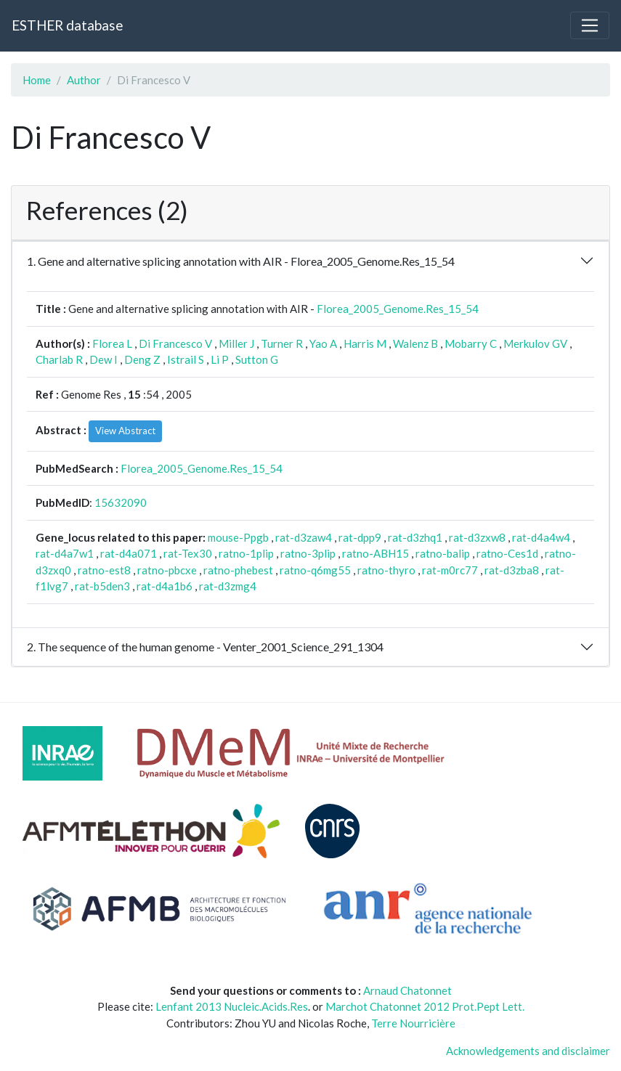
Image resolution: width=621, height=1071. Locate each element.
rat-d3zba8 (511, 570)
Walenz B (415, 343)
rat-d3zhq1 (415, 537)
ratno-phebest (238, 570)
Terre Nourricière (413, 1023)
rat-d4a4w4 (541, 537)
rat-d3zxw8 (477, 537)
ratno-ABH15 (375, 553)
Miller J (236, 343)
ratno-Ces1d (507, 553)
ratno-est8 (104, 570)
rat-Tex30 (187, 553)
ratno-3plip (308, 553)
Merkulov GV (535, 343)
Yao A (323, 343)
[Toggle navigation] (589, 25)
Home (37, 79)
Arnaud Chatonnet (407, 990)
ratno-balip (442, 553)
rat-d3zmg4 (227, 585)
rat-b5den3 (102, 585)
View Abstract (125, 430)
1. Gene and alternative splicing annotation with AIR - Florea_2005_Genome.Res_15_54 (241, 261)
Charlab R (59, 359)
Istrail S (185, 359)
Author (84, 79)
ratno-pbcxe (167, 570)
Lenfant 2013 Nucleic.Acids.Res (231, 1006)
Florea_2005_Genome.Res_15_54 (398, 308)
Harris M (365, 343)
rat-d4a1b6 (164, 585)
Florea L (112, 343)
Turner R (282, 343)
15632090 (120, 502)
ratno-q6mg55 (315, 570)
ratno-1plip (246, 553)
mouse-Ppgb (238, 537)
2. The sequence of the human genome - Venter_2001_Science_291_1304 (205, 646)
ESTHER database (67, 25)
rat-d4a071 (128, 553)
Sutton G (256, 359)
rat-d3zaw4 (303, 537)
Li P (220, 359)
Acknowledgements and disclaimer (528, 1050)
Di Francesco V (175, 343)
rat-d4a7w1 (65, 553)
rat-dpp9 (359, 537)
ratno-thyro (386, 570)
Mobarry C (471, 343)
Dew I (103, 359)
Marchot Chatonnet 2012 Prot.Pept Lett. (424, 1006)
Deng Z (142, 359)
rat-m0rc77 (450, 570)
